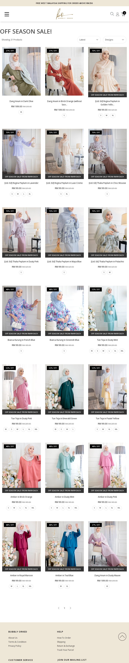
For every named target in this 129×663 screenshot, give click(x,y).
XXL (122, 351)
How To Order (64, 637)
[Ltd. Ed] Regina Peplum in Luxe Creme (64, 183)
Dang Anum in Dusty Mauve (107, 526)
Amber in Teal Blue (64, 575)
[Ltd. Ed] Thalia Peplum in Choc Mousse (107, 183)
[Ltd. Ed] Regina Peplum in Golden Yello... (107, 103)
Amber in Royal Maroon (21, 575)
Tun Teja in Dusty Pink (21, 418)
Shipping (61, 641)
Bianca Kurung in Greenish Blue (64, 339)
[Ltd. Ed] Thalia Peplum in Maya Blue (64, 261)
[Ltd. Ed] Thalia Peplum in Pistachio (107, 261)
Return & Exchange (66, 645)
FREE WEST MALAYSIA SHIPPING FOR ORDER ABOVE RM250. (64, 3)
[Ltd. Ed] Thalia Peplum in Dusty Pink (21, 261)
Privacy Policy (14, 645)
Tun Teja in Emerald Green (64, 418)
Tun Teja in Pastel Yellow (107, 418)
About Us (12, 637)
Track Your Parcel (65, 650)
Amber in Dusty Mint (64, 496)
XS (21, 112)
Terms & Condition (17, 641)
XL (113, 115)
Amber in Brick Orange (21, 496)
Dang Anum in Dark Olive (21, 101)
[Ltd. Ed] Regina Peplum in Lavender (21, 183)
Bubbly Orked (17, 631)
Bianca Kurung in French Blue (21, 339)
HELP (60, 631)
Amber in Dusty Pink (107, 496)
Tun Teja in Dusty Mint (107, 339)
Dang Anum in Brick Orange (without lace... (64, 103)
